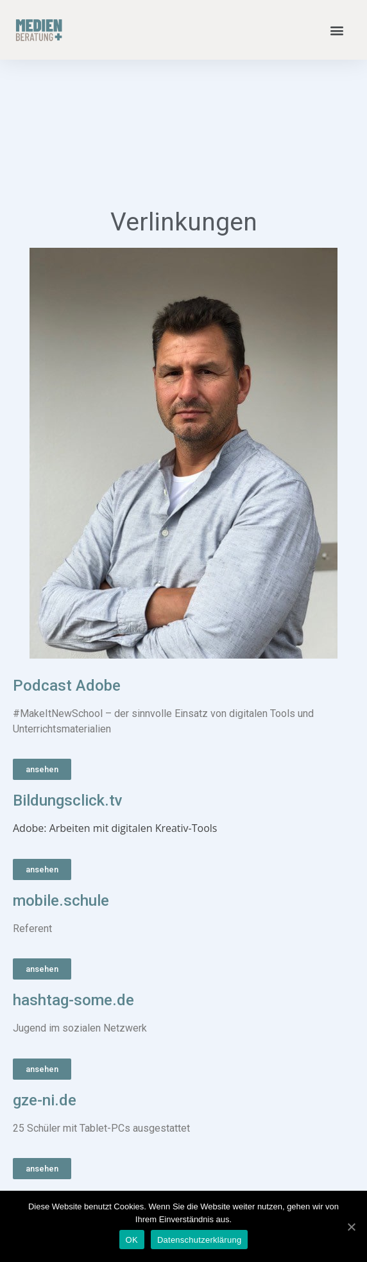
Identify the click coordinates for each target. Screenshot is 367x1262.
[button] (337, 29)
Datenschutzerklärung (199, 1240)
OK (132, 1240)
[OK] (351, 1226)
